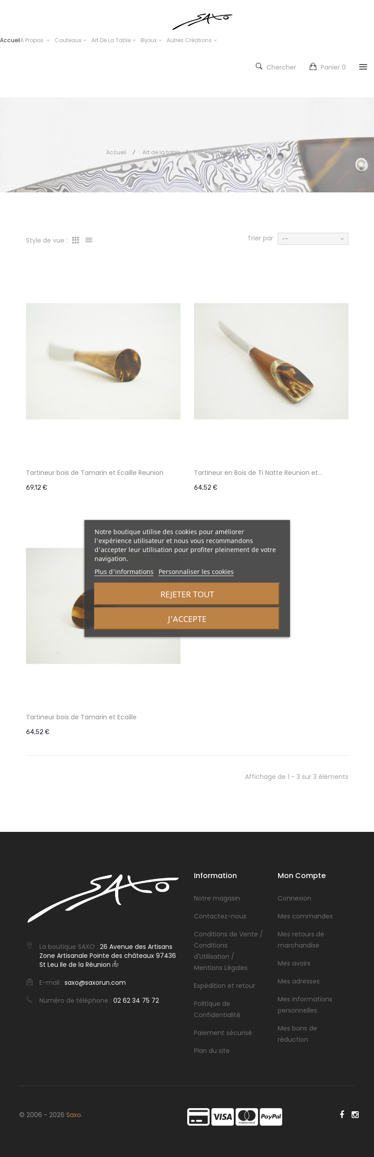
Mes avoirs (294, 963)
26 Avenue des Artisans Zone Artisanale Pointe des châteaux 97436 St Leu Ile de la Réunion (107, 955)
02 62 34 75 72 (136, 1000)
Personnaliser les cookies (196, 571)
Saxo (73, 1114)
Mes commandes (305, 916)
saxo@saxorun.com (95, 982)
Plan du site (212, 1050)
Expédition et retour (224, 985)
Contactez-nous (220, 916)
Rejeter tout (187, 594)
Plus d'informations (124, 571)
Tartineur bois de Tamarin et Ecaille (81, 717)
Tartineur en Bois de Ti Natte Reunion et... (258, 472)
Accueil (116, 152)
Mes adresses (299, 981)
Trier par (260, 238)
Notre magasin (217, 898)
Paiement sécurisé (223, 1032)
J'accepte (187, 618)
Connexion (294, 898)
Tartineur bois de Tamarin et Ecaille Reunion (94, 472)
